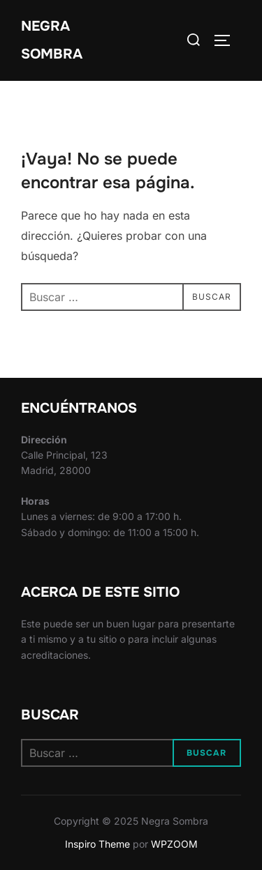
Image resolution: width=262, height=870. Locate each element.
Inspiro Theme (97, 844)
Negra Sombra (51, 40)
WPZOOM (174, 844)
